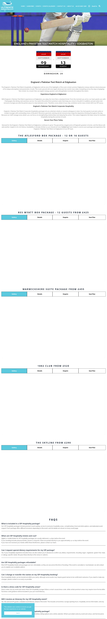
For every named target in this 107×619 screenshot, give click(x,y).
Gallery (14, 141)
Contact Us (61, 6)
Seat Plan (92, 141)
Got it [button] (18, 613)
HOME (23, 6)
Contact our (65, 127)
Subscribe (30, 6)
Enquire (65, 141)
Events (38, 6)
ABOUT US (70, 6)
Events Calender (49, 6)
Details (39, 141)
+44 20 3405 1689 (80, 6)
